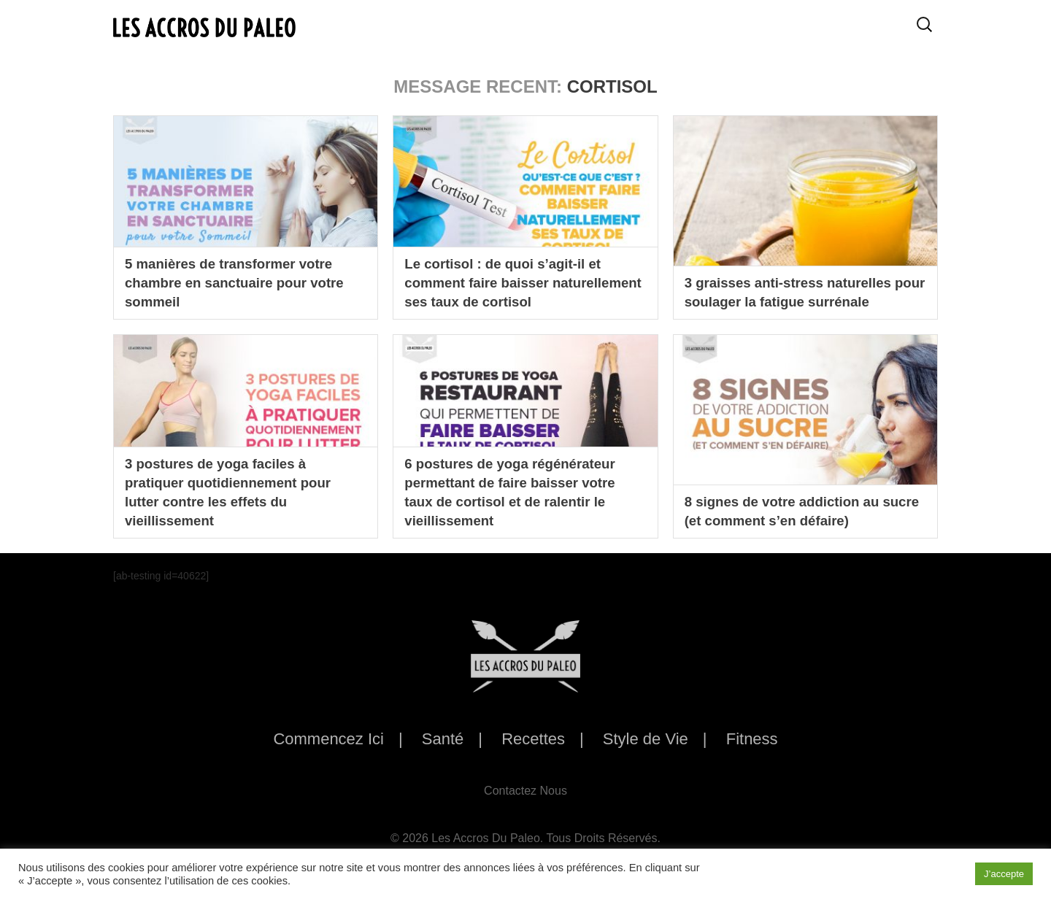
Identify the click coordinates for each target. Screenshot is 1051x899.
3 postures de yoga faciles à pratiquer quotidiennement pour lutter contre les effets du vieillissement (235, 489)
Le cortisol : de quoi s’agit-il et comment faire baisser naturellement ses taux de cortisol (522, 280)
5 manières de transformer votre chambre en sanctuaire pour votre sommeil (242, 280)
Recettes (533, 739)
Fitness (752, 739)
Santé (443, 739)
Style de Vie (645, 739)
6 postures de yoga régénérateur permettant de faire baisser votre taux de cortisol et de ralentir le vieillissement (517, 489)
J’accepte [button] (1004, 873)
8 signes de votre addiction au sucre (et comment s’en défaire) (794, 510)
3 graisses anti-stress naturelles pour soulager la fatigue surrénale (802, 291)
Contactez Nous (525, 790)
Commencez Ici (328, 739)
